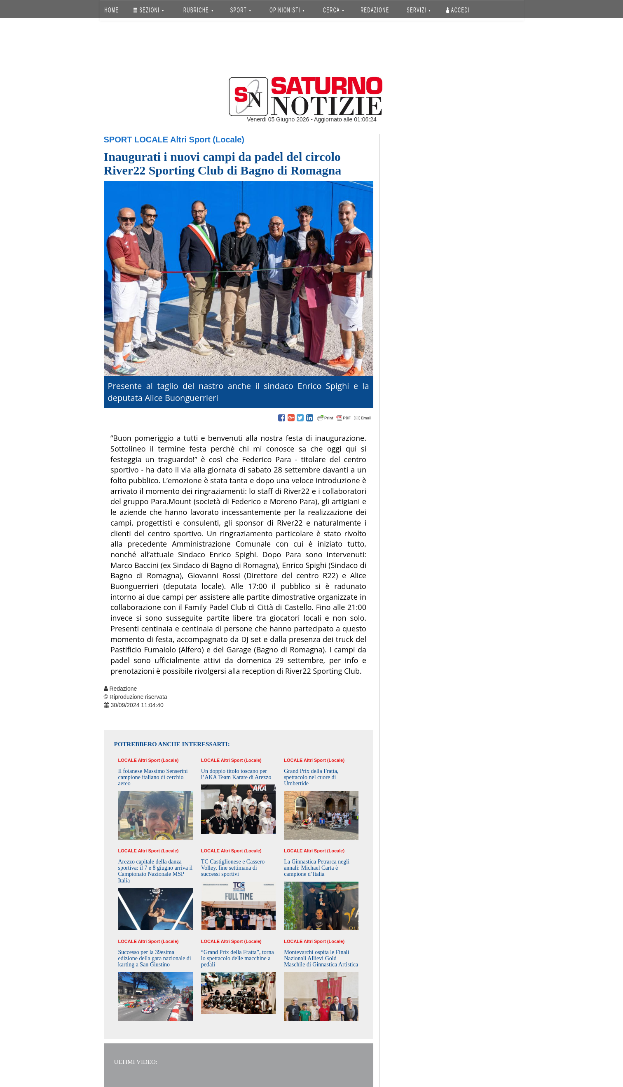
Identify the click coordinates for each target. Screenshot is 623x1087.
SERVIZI (419, 10)
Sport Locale (136, 139)
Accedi (458, 10)
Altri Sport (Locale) (207, 139)
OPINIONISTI (286, 10)
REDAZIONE (375, 10)
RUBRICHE (198, 10)
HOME (111, 10)
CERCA (333, 10)
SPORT (240, 10)
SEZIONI (149, 10)
